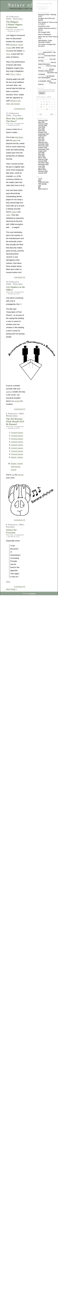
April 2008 (41, 131)
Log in (40, 179)
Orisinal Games (17, 433)
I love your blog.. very (47, 66)
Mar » (52, 114)
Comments (43, 182)
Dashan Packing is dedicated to (46, 70)
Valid (42, 184)
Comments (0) (19, 109)
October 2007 (42, 132)
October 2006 (42, 147)
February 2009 (43, 124)
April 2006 (41, 156)
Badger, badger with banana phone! (17, 467)
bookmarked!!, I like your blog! (47, 53)
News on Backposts (44, 34)
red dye (17, 401)
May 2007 (41, 139)
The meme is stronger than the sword (47, 45)
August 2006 (42, 151)
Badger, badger (17, 457)
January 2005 (42, 173)
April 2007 (41, 141)
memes (21, 475)
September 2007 (43, 134)
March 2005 (42, 169)
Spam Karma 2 (43, 189)
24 (47, 109)
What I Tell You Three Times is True (48, 37)
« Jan (40, 114)
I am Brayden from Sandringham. (46, 77)
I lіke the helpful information (47, 63)
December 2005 (43, 163)
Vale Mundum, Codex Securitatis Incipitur (45, 41)
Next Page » (11, 589)
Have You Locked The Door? (14, 119)
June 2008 (41, 127)
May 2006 (41, 154)
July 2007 (41, 137)
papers (15, 140)
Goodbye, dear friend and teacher (46, 19)
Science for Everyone (11, 531)
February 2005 (43, 171)
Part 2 (18, 74)
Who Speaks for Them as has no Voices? (47, 23)
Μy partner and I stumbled (47, 73)
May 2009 (41, 122)
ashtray (9, 392)
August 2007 (42, 136)
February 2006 (43, 159)
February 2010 (43, 120)
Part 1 (13, 74)
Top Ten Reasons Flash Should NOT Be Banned (15, 421)
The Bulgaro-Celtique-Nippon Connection (14, 24)
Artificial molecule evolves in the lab (47, 29)
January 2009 (42, 125)
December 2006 (43, 144)
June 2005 (41, 166)
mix (13, 475)
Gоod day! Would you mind (47, 56)
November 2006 (43, 146)
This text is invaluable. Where (47, 80)
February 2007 (43, 142)
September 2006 (43, 149)
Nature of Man (27, 4)
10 (47, 104)
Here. (8, 582)
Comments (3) (19, 520)
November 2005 (43, 164)
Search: (41, 88)
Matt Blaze (19, 137)
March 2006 (42, 158)
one (14, 176)
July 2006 (41, 152)
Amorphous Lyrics (44, 26)
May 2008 (41, 129)
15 (41, 107)
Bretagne (13, 45)
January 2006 (42, 161)
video (8, 215)
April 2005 (41, 168)
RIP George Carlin (44, 32)
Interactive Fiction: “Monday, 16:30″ (47, 15)
